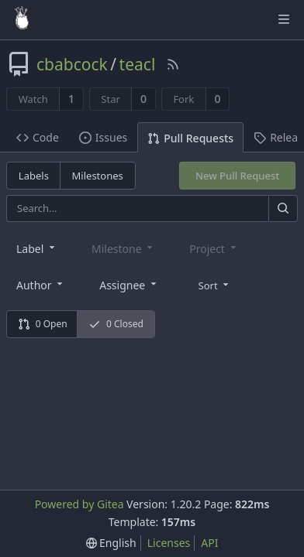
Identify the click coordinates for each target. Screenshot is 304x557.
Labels (34, 176)
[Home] (21, 19)
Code (37, 137)
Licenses (169, 542)
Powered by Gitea (79, 504)
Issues (103, 137)
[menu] (215, 284)
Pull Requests (190, 138)
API (209, 542)
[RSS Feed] (173, 64)
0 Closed (115, 323)
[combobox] (36, 248)
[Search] (283, 208)
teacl (137, 64)
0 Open (42, 323)
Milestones (97, 176)
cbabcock (72, 64)
